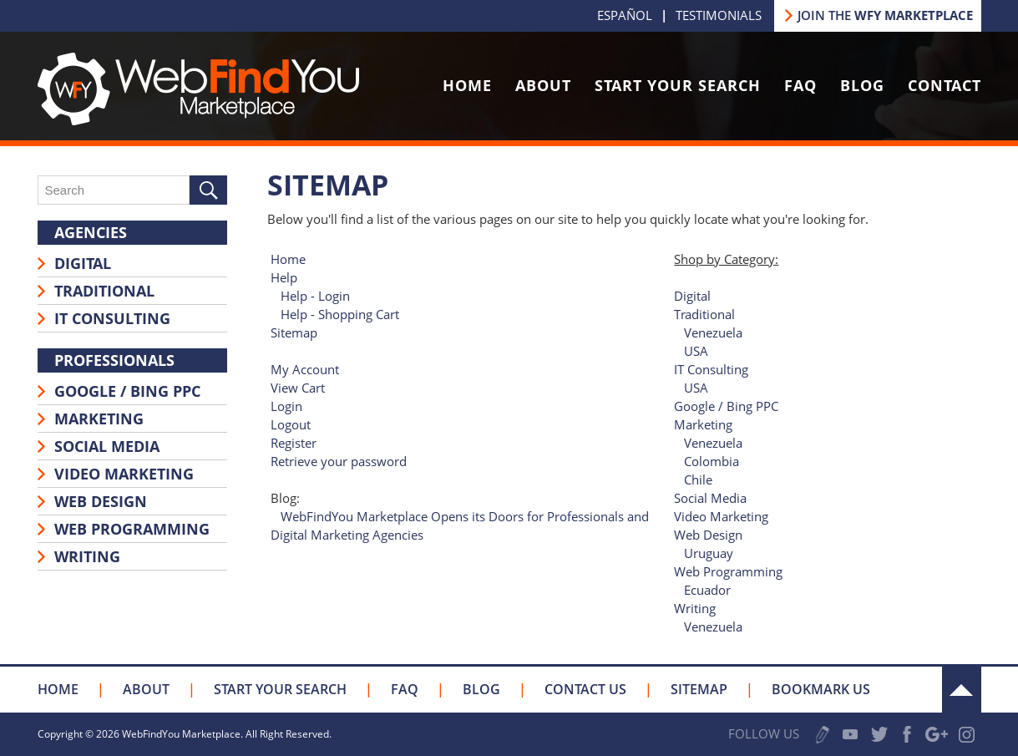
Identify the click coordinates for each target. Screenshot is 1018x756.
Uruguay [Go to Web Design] (708, 553)
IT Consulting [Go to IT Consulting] (711, 369)
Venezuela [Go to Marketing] (713, 442)
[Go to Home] (198, 120)
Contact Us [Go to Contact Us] (585, 689)
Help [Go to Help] (284, 277)
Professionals (114, 360)
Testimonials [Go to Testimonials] (719, 15)
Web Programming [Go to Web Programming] (728, 571)
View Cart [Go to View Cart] (298, 387)
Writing (87, 556)
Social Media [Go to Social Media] (710, 498)
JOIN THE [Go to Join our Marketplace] (885, 15)
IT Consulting (112, 318)
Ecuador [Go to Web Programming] (707, 589)
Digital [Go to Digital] (692, 295)
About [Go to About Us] (543, 85)
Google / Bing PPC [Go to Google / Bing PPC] (726, 406)
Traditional (104, 291)
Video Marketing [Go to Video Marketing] (721, 516)
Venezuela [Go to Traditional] (713, 332)
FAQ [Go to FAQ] (800, 85)
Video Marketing (124, 474)
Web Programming (132, 529)
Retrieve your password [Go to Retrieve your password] (339, 461)
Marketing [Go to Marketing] (703, 424)
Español (624, 15)
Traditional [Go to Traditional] (704, 314)
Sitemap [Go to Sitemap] (294, 332)
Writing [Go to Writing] (695, 608)
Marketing (99, 418)
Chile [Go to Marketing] (698, 479)
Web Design (100, 501)
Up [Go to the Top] (961, 690)
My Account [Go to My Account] (305, 369)
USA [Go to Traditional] (696, 350)
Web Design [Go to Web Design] (708, 534)
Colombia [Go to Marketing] (711, 461)
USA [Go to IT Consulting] (696, 387)
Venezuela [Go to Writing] (713, 626)
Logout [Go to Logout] (291, 424)
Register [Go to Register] (294, 442)
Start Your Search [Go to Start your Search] (678, 85)
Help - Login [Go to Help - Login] (315, 295)
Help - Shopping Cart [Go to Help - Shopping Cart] (340, 314)
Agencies (90, 232)
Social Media (107, 446)
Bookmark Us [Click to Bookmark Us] (821, 689)
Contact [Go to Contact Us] (944, 85)
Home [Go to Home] (467, 85)
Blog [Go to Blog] (862, 85)
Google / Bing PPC (127, 391)
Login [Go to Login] (286, 406)
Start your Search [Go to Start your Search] (280, 689)
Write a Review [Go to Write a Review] (822, 734)
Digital (82, 263)
